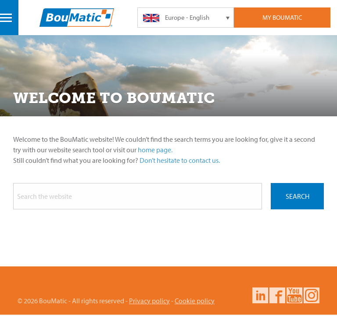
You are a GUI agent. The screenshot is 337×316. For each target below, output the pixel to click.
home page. (155, 149)
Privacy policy (149, 300)
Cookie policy (195, 300)
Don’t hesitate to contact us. (180, 160)
